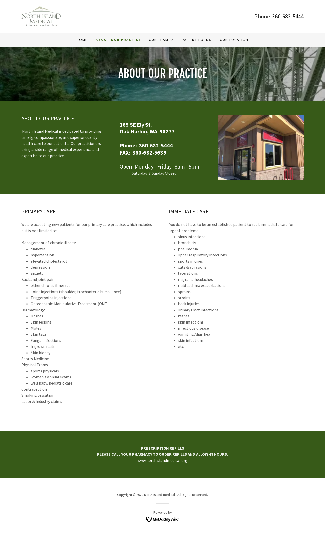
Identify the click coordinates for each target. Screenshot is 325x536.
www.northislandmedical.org (162, 460)
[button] (161, 40)
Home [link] (82, 39)
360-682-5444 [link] (288, 16)
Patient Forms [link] (197, 39)
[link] (41, 15)
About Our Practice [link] (118, 39)
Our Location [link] (234, 39)
